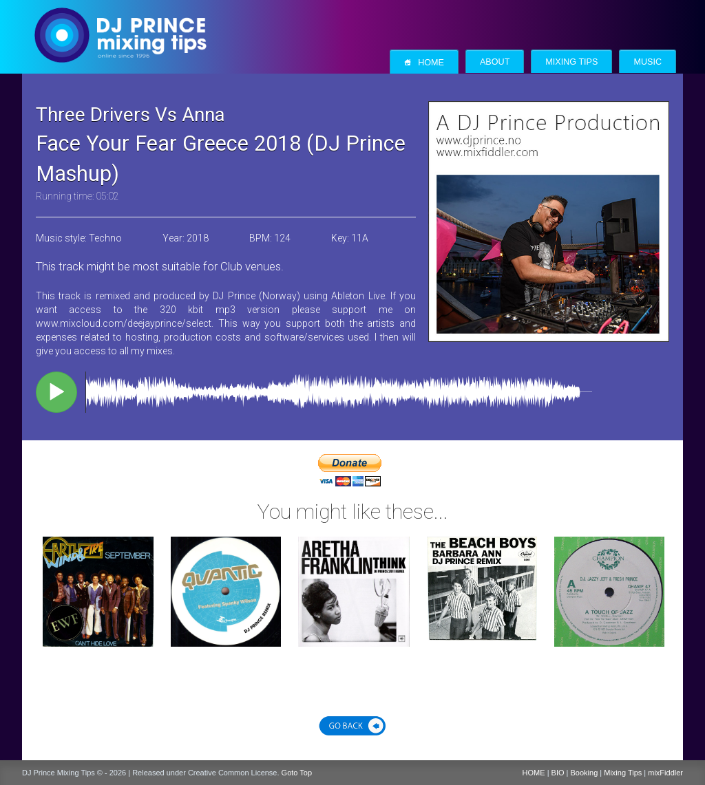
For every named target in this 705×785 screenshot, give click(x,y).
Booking (584, 772)
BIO (558, 772)
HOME (534, 772)
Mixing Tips (571, 62)
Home (424, 62)
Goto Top (297, 772)
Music (647, 62)
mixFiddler (665, 772)
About (494, 62)
